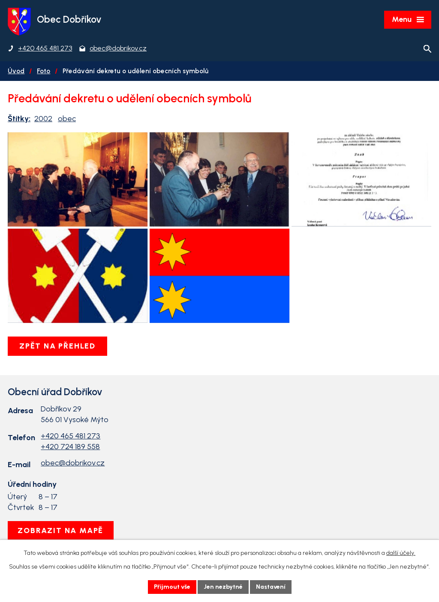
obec (67, 118)
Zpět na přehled (57, 346)
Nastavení (271, 586)
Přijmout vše (172, 586)
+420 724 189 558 (70, 446)
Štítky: (19, 118)
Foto (43, 71)
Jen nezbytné (223, 586)
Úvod (16, 71)
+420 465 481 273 (70, 436)
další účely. (400, 553)
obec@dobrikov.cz (73, 463)
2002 (43, 118)
